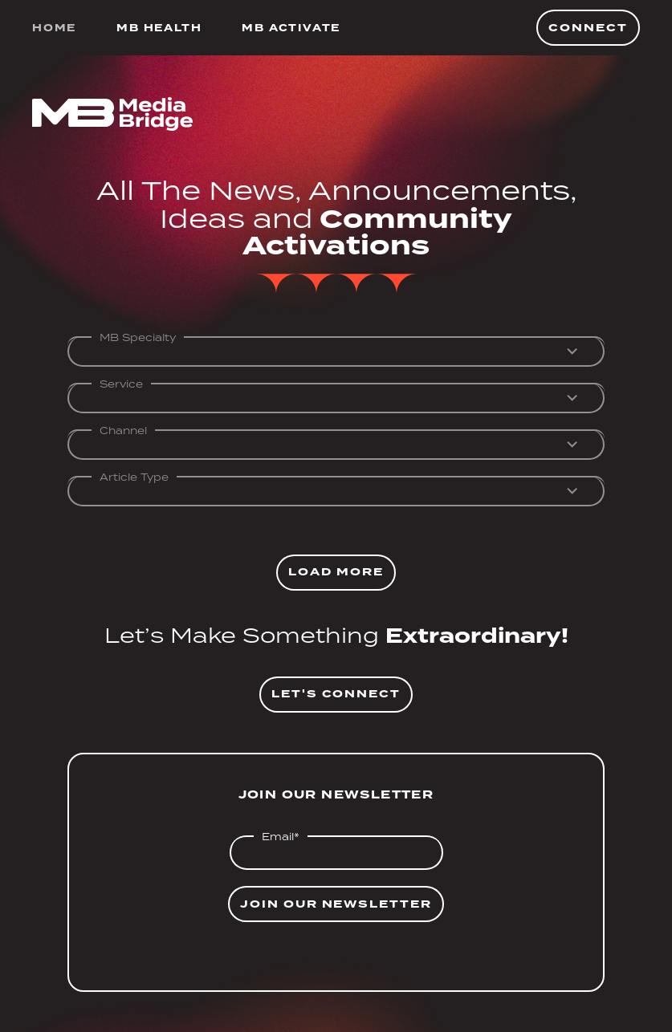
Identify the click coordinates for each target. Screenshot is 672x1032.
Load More (336, 571)
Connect (588, 27)
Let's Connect (336, 693)
